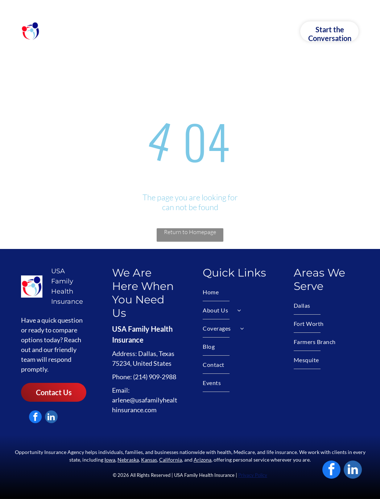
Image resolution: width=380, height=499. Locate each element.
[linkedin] (51, 417)
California (170, 460)
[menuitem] (98, 31)
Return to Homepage (190, 232)
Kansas (149, 460)
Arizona (202, 460)
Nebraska (128, 460)
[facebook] (35, 417)
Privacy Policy (252, 475)
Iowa (109, 460)
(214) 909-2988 (154, 377)
